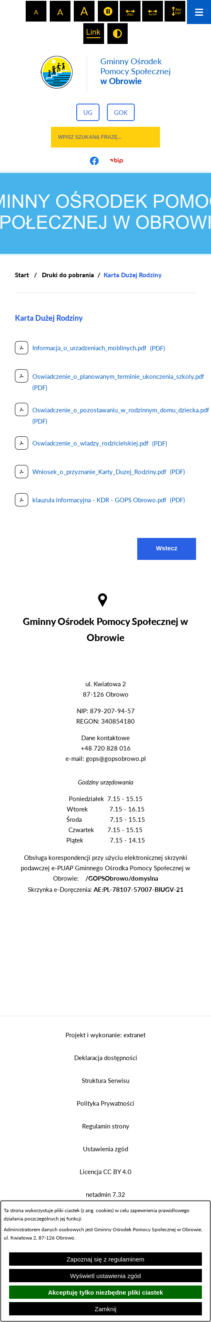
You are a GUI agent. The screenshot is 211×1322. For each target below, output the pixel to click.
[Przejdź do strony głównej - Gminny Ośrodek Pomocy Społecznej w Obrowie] (105, 73)
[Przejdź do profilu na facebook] (94, 160)
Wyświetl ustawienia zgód (105, 1275)
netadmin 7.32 (105, 1194)
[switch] (108, 11)
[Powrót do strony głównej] (22, 275)
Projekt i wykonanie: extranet (105, 1035)
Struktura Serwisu (105, 1080)
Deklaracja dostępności (105, 1057)
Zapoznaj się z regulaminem (106, 1259)
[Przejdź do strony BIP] (117, 160)
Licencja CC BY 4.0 (105, 1171)
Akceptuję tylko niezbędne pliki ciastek (105, 1292)
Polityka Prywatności (105, 1103)
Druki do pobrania (68, 274)
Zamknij (105, 1308)
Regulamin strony (105, 1126)
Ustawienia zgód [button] (105, 1149)
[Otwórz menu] (199, 12)
